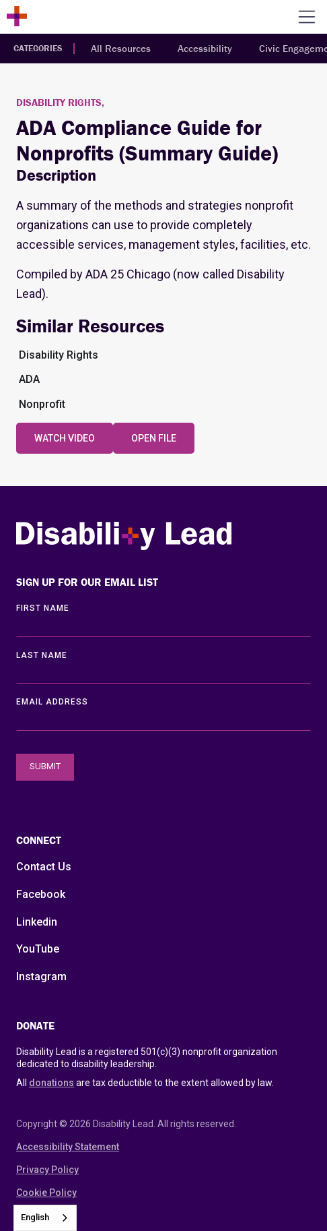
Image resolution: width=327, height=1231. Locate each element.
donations (51, 1082)
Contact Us (43, 866)
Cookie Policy (46, 1192)
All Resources (121, 48)
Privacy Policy (47, 1169)
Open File (153, 438)
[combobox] (45, 1218)
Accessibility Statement (67, 1146)
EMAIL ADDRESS (52, 702)
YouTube (37, 948)
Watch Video (64, 438)
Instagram (41, 976)
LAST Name (41, 655)
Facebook (40, 894)
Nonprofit (42, 404)
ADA (29, 379)
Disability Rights (58, 355)
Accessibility (205, 48)
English (35, 1217)
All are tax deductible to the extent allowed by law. (145, 1083)
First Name (42, 608)
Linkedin (36, 921)
